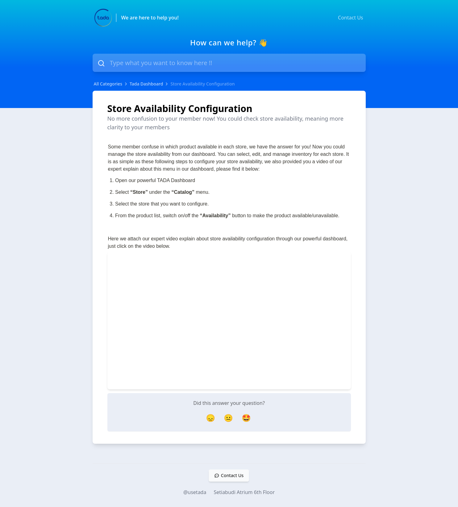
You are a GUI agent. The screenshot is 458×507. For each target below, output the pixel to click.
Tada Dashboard (146, 84)
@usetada (194, 492)
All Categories (108, 84)
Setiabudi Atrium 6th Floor (244, 492)
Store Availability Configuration (202, 84)
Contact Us (350, 17)
